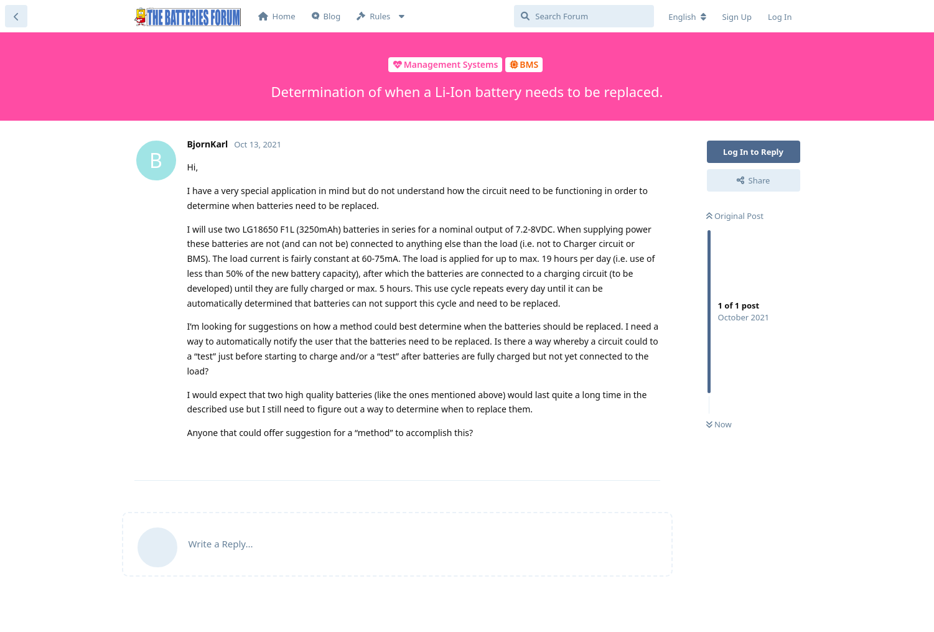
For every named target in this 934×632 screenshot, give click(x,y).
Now (719, 424)
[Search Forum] (584, 16)
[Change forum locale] (687, 17)
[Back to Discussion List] (16, 16)
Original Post (735, 215)
